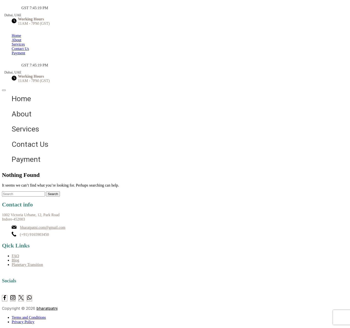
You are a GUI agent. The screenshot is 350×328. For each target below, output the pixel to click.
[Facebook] (4, 298)
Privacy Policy (23, 322)
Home (16, 35)
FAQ (15, 256)
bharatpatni (47, 308)
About (16, 40)
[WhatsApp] (29, 298)
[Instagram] (13, 298)
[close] (4, 90)
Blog (15, 260)
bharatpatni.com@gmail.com (42, 227)
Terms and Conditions (29, 317)
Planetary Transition (27, 264)
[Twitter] (21, 298)
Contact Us (20, 49)
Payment (18, 53)
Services (18, 44)
